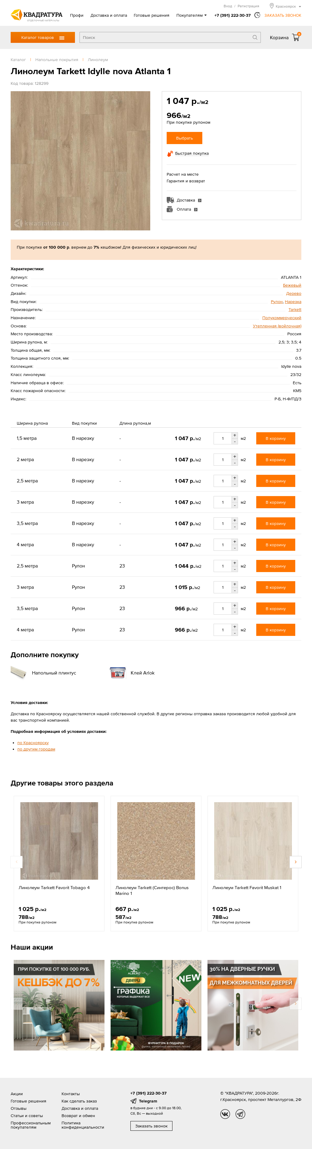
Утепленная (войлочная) (277, 325)
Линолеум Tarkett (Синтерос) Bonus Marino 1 (152, 890)
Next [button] (295, 862)
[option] (59, 863)
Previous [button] (16, 862)
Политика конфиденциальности (83, 1125)
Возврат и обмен (78, 1115)
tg (240, 1114)
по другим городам (36, 749)
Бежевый (292, 285)
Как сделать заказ (79, 1101)
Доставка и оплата (108, 15)
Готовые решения (151, 15)
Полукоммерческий (281, 317)
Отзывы (19, 1108)
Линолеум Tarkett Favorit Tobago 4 (54, 887)
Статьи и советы (27, 1115)
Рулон (277, 301)
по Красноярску (33, 742)
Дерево (293, 293)
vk (225, 1114)
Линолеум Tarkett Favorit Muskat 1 (246, 887)
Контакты (71, 1093)
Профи (76, 15)
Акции (17, 1093)
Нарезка (293, 301)
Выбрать (184, 138)
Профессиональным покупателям (31, 1125)
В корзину (276, 438)
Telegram (148, 1101)
